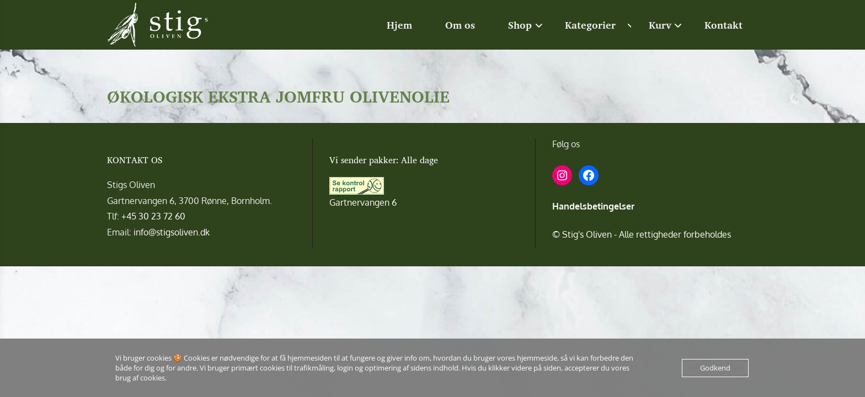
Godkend (715, 368)
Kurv (660, 25)
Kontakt (723, 25)
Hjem (399, 25)
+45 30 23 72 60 (153, 216)
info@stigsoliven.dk (172, 232)
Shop (520, 25)
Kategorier (590, 25)
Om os (460, 25)
